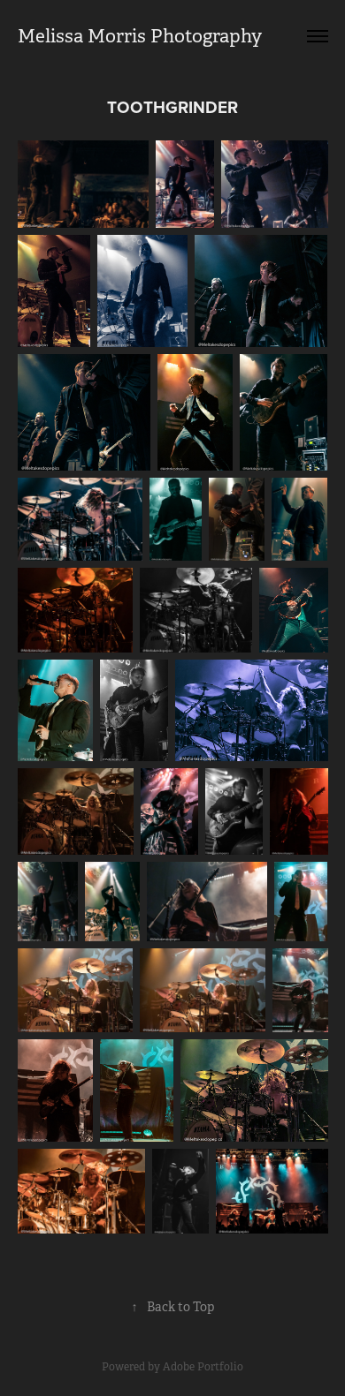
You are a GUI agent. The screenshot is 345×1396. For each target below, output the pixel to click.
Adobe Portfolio (203, 1367)
